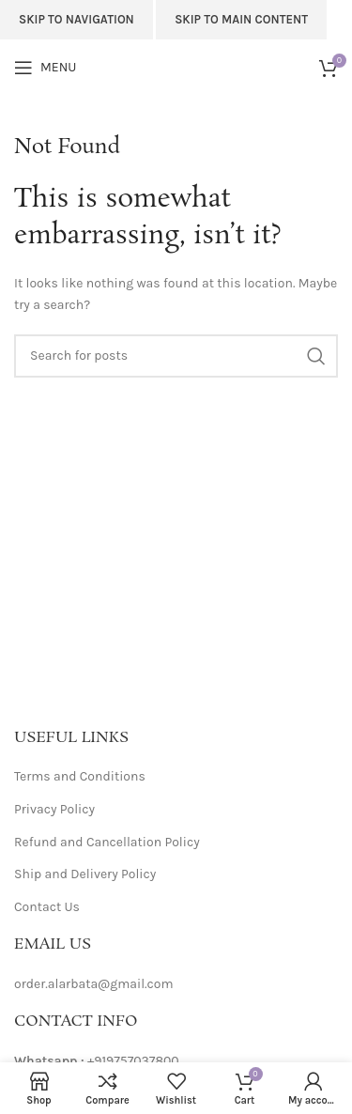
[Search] (176, 356)
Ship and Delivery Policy (85, 874)
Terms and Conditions (79, 776)
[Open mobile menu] (45, 67)
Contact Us (47, 907)
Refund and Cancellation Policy (107, 842)
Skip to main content (241, 19)
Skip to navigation (76, 19)
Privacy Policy (54, 809)
